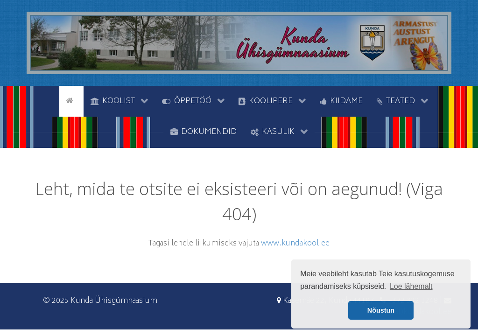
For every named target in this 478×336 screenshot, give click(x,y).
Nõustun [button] (380, 310)
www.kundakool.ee (295, 243)
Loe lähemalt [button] (411, 286)
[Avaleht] (71, 100)
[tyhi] (51, 100)
